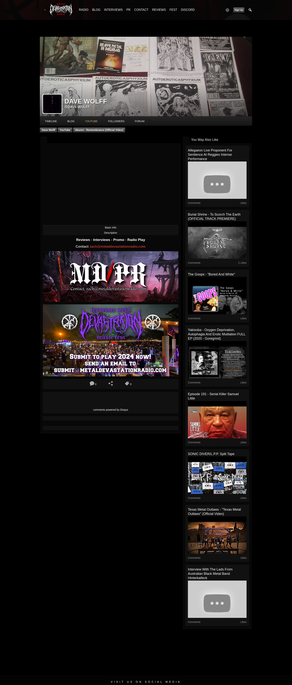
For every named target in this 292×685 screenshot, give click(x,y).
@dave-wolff (77, 107)
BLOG (96, 9)
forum (139, 121)
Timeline (51, 121)
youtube (91, 121)
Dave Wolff (48, 129)
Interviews (102, 240)
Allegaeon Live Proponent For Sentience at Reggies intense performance (210, 154)
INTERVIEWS (113, 9)
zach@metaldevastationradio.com (118, 246)
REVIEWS (159, 9)
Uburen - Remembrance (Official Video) (99, 129)
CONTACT (141, 9)
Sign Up (239, 10)
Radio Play (136, 240)
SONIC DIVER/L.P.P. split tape (211, 454)
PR (128, 9)
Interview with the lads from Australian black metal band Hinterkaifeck (210, 574)
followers (116, 121)
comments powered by (110, 409)
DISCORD (188, 9)
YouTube (65, 129)
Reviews (83, 240)
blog (71, 121)
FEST (173, 9)
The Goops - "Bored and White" (211, 274)
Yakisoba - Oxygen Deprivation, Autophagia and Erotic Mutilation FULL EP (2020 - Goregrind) (216, 334)
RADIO (83, 9)
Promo (119, 240)
